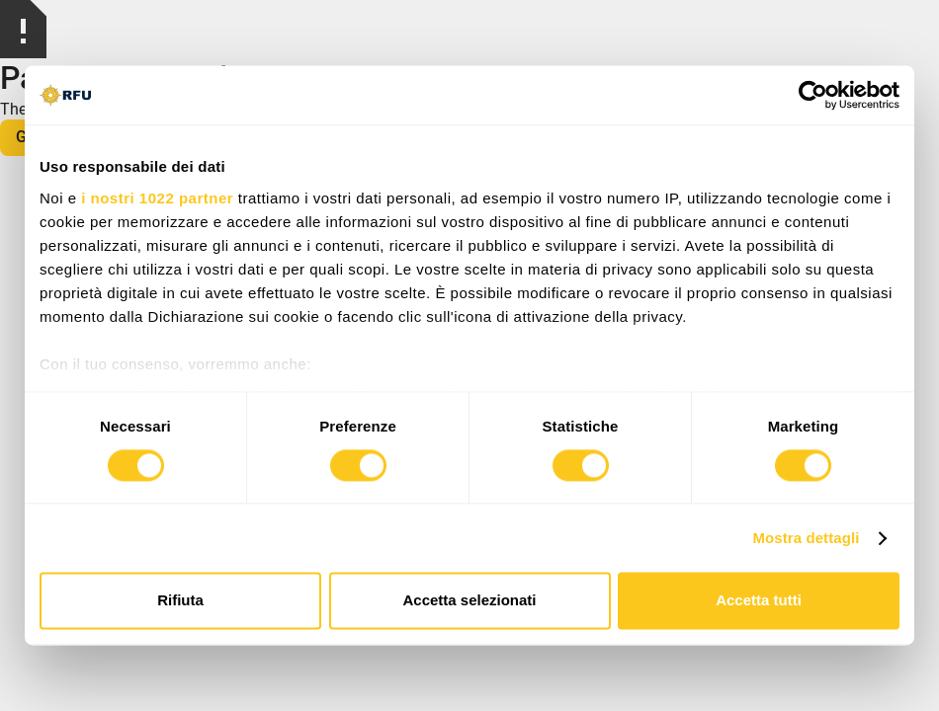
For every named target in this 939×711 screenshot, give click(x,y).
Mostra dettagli (805, 537)
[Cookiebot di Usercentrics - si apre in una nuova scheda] (812, 95)
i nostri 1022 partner (157, 198)
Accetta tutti (759, 600)
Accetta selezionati (469, 600)
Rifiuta (180, 600)
